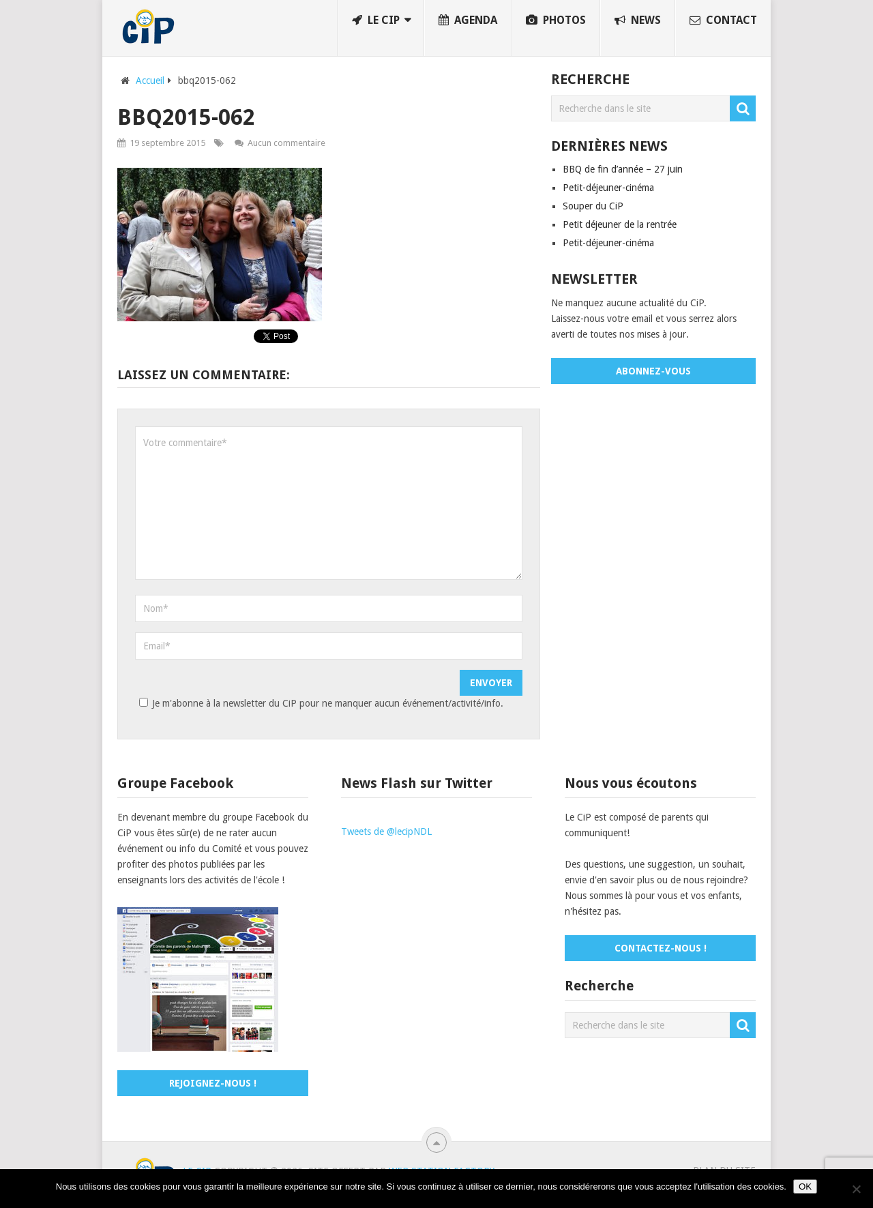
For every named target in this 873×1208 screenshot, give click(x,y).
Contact (723, 20)
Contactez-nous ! (661, 948)
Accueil (150, 80)
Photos (556, 20)
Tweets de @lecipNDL (386, 831)
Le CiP (376, 20)
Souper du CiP (593, 206)
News (638, 20)
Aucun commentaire (286, 143)
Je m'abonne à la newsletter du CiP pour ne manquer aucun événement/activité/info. (319, 703)
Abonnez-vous (653, 371)
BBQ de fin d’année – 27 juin (623, 169)
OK (805, 1186)
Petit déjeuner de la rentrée (620, 224)
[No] (856, 1189)
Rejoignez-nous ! (212, 1083)
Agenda (468, 20)
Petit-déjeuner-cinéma (608, 187)
